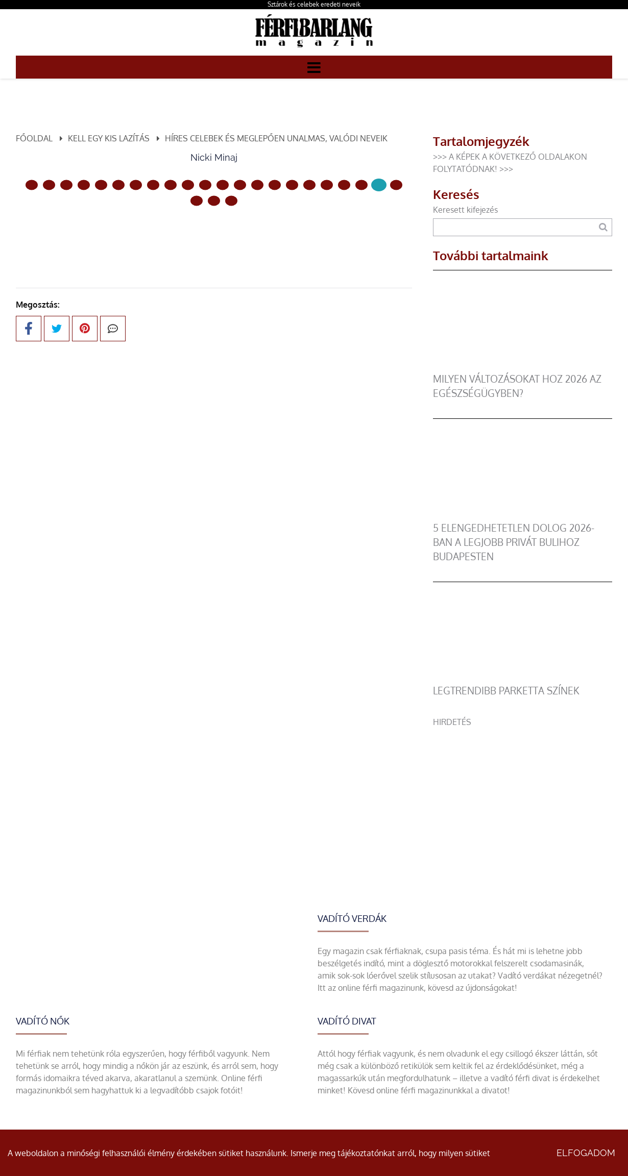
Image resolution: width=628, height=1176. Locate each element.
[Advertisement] (522, 799)
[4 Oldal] (101, 185)
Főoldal (34, 138)
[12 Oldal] (240, 185)
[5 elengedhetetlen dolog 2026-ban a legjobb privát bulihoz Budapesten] (522, 515)
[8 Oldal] (170, 185)
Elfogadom (586, 1152)
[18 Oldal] (344, 185)
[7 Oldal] (153, 185)
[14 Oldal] (275, 185)
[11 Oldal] (222, 185)
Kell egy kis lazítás (109, 138)
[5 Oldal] (118, 185)
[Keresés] (603, 227)
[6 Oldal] (136, 185)
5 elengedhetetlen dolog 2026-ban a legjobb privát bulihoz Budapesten (513, 542)
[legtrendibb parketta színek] (522, 677)
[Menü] (314, 67)
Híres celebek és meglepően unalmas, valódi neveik (276, 138)
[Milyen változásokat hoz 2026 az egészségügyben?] (522, 366)
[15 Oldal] (292, 185)
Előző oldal (154, 235)
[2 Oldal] (66, 185)
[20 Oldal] (379, 185)
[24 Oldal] (231, 200)
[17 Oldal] (327, 185)
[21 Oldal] (396, 185)
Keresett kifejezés (465, 210)
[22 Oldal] (196, 200)
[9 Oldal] (188, 185)
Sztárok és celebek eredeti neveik (314, 4)
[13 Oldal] (257, 185)
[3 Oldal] (84, 185)
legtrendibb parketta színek (506, 690)
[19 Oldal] (361, 185)
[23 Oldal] (214, 200)
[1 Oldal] (49, 185)
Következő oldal (263, 235)
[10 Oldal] (205, 185)
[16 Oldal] (309, 185)
